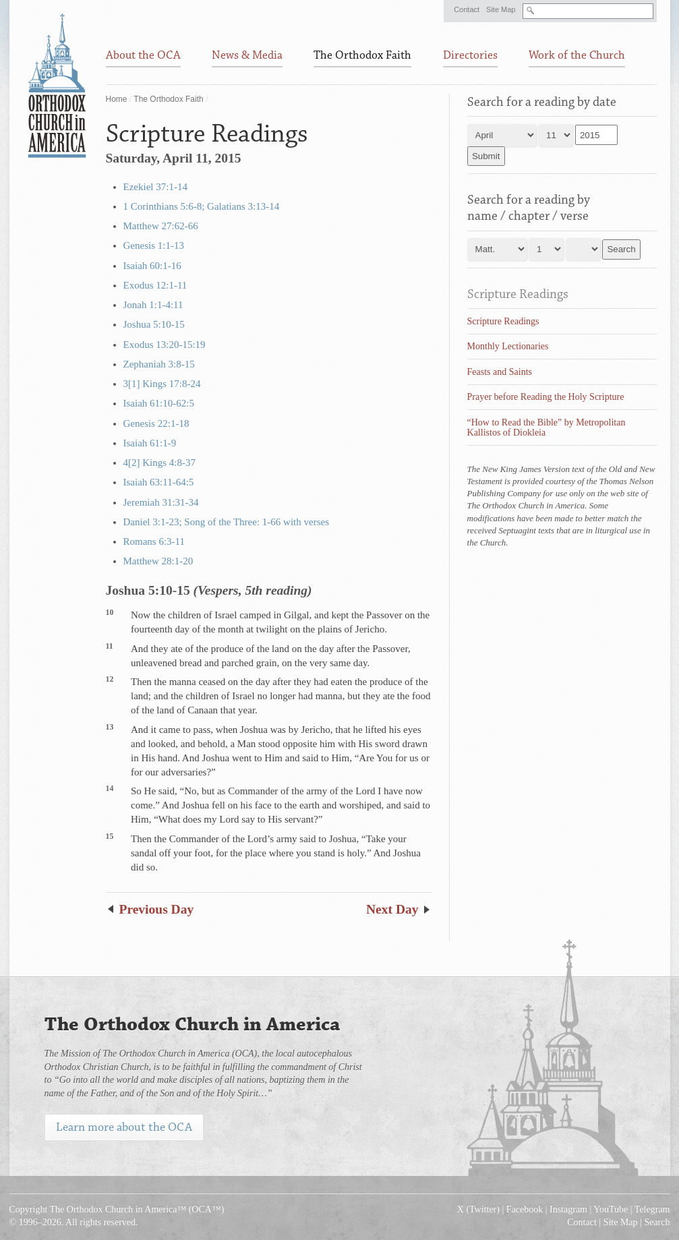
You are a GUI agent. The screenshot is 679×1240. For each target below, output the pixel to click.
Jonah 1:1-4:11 (153, 304)
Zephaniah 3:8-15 (159, 364)
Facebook (524, 1209)
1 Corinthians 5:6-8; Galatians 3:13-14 (201, 206)
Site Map (500, 9)
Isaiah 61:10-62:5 (158, 403)
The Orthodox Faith (168, 99)
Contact (466, 9)
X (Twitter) (478, 1209)
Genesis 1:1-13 (153, 245)
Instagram (568, 1209)
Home (116, 99)
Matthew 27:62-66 (160, 225)
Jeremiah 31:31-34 (161, 502)
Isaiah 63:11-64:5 (158, 482)
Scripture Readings (517, 294)
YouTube (610, 1209)
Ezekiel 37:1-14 (155, 186)
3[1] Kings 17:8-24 (162, 383)
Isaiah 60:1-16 (152, 265)
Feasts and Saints (499, 372)
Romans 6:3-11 (154, 541)
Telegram (652, 1209)
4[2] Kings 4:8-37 (159, 462)
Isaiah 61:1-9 (150, 443)
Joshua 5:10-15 (154, 324)
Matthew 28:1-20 (158, 561)
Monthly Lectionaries (508, 346)
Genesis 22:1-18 (156, 423)
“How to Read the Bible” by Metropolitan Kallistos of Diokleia (546, 427)
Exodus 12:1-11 (155, 285)
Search (657, 1222)
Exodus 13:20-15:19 (164, 344)
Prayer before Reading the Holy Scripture (545, 397)
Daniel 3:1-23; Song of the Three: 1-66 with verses (226, 521)
